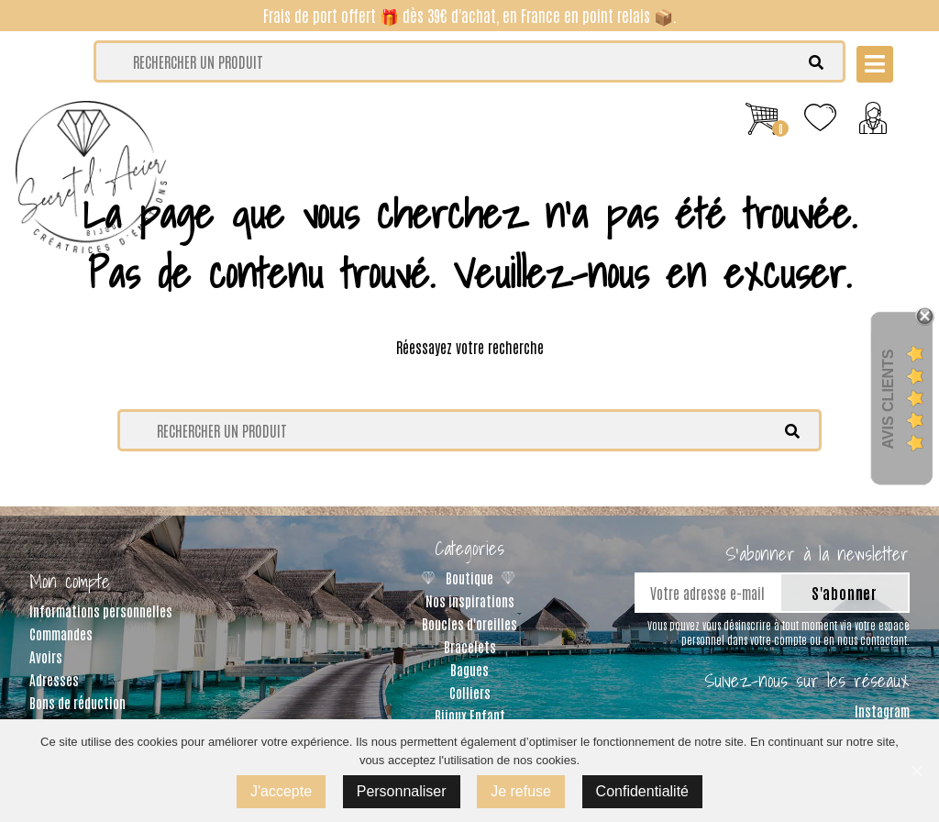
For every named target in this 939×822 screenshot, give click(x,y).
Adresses (54, 679)
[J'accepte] (916, 770)
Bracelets (470, 646)
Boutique (469, 577)
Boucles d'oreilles (469, 623)
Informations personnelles (100, 610)
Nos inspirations (469, 600)
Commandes (61, 633)
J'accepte (281, 791)
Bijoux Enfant (470, 715)
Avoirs (45, 656)
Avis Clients (888, 399)
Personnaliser (402, 791)
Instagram (882, 710)
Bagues (469, 669)
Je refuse (521, 791)
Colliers (470, 692)
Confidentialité (642, 791)
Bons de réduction (77, 702)
